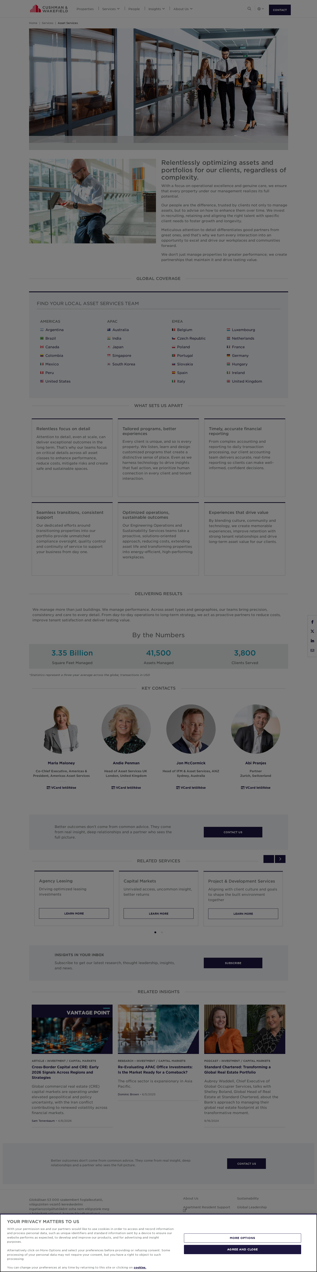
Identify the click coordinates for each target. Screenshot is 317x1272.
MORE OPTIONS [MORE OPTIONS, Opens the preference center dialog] (242, 1238)
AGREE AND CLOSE (242, 1249)
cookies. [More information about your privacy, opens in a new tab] (140, 1267)
